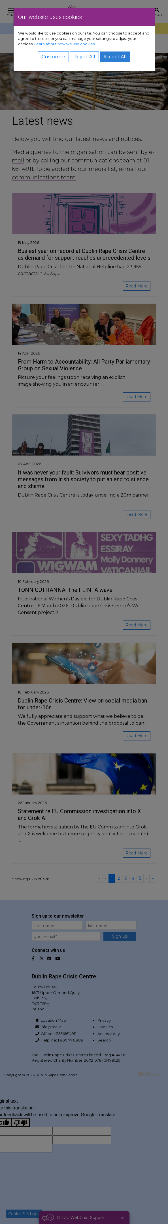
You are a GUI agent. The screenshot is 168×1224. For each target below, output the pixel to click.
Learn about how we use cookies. (64, 44)
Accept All (115, 56)
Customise (53, 56)
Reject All (84, 56)
